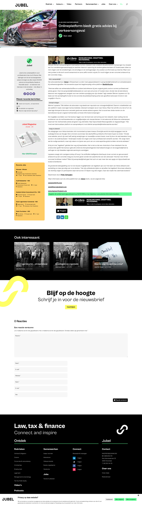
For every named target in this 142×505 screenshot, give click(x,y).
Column (18, 260)
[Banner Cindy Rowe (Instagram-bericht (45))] (29, 157)
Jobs (103, 4)
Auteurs (59, 4)
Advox (66, 82)
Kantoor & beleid (72, 22)
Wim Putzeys (22, 269)
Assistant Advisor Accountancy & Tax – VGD (28, 192)
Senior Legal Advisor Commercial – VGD (27, 202)
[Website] (24, 93)
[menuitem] (121, 6)
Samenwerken (91, 4)
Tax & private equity (20, 481)
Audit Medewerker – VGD (23, 181)
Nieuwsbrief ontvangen (80, 453)
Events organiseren (49, 465)
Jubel (70, 36)
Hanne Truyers (61, 267)
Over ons (112, 4)
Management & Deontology (101, 260)
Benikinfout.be (108, 84)
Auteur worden (48, 453)
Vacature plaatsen (49, 479)
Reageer (63, 211)
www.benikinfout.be (55, 183)
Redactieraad (106, 477)
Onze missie (105, 473)
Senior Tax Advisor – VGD (23, 211)
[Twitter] (33, 93)
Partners (78, 4)
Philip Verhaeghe (66, 175)
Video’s (18, 485)
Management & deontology (22, 477)
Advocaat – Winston (21, 169)
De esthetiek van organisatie (26, 108)
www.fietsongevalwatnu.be (57, 187)
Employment (18, 469)
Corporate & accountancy (22, 461)
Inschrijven (71, 307)
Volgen (79, 458)
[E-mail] (27, 93)
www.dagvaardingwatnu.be (57, 191)
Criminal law (18, 465)
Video (69, 4)
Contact (106, 449)
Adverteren (46, 457)
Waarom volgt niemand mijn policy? (28, 111)
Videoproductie (48, 461)
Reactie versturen (121, 400)
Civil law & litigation (20, 453)
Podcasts (19, 490)
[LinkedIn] (30, 93)
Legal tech (17, 473)
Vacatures (46, 469)
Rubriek (49, 4)
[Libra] (81, 63)
